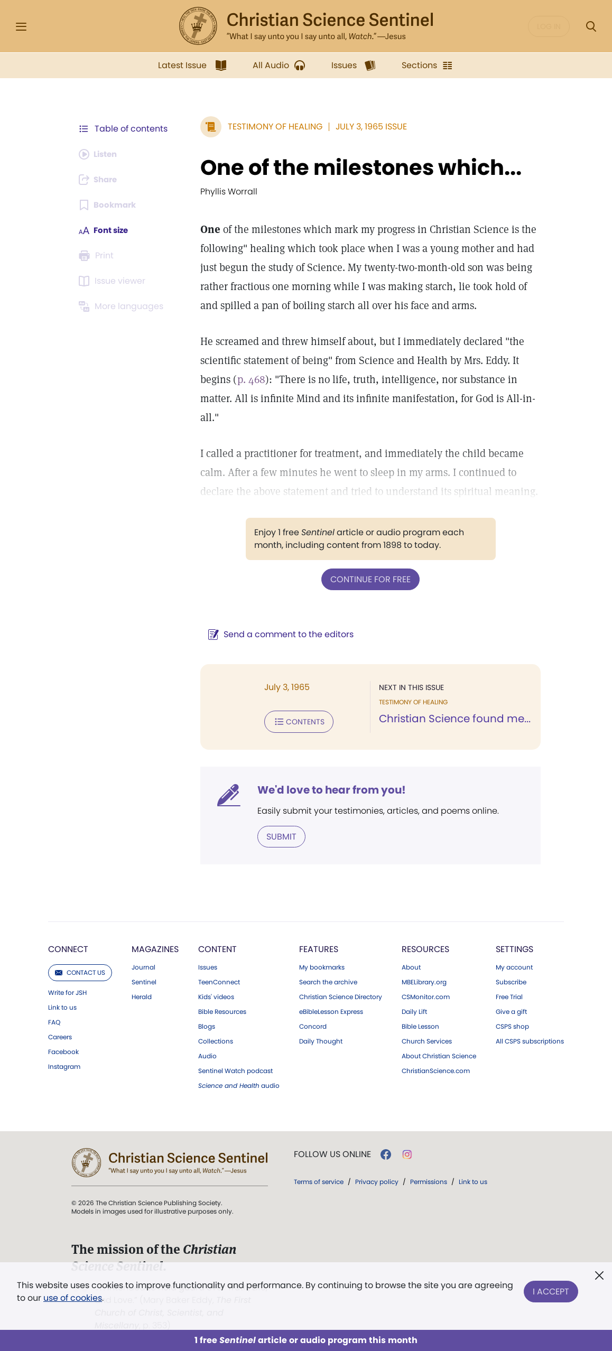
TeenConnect (219, 980)
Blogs (206, 1024)
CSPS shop (512, 1024)
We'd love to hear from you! (326, 788)
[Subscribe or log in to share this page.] (100, 179)
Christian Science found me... (452, 718)
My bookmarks (322, 965)
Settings (514, 947)
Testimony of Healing (269, 126)
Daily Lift (414, 1010)
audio (239, 1083)
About (411, 965)
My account (514, 965)
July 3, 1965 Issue (366, 126)
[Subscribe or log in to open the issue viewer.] (113, 281)
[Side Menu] (21, 27)
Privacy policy (376, 1179)
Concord (313, 1024)
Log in (549, 26)
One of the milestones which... (355, 167)
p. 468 (246, 379)
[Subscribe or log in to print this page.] (97, 255)
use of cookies (72, 1298)
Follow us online (332, 1152)
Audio (207, 1054)
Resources (425, 947)
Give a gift (511, 1010)
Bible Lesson (420, 1024)
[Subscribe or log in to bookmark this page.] (109, 205)
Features (318, 947)
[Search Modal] (591, 27)
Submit (276, 834)
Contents (293, 720)
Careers (60, 1035)
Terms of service (319, 1179)
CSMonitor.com (426, 995)
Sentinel (144, 980)
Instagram (64, 1064)
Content (217, 947)
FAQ (54, 1020)
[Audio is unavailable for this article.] (100, 154)
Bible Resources (222, 1010)
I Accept (551, 1289)
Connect (68, 947)
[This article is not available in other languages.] (122, 306)
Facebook (63, 1050)
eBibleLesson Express (331, 1010)
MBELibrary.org (424, 980)
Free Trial (509, 995)
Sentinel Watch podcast (235, 1069)
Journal (143, 965)
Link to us (62, 1005)
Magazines (155, 947)
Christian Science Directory (340, 995)
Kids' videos (216, 995)
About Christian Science (439, 1054)
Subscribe (511, 980)
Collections (215, 1039)
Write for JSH (67, 990)
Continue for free (368, 579)
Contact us (80, 970)
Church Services (427, 1039)
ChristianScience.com (436, 1069)
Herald (142, 995)
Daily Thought (320, 1039)
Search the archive (328, 980)
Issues (207, 965)
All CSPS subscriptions (530, 1039)
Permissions (428, 1179)
